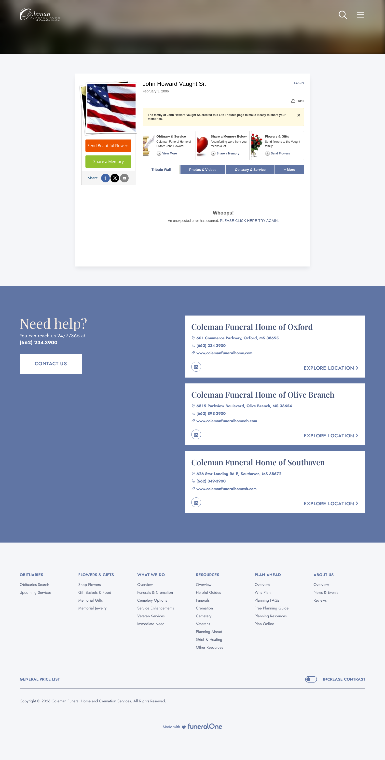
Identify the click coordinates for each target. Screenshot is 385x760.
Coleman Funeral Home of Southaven (258, 462)
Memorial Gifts (90, 600)
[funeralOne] (205, 726)
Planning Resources (271, 616)
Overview (145, 584)
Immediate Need (151, 624)
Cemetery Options (152, 600)
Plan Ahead (268, 575)
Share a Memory (108, 161)
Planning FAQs (267, 600)
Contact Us (51, 363)
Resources (207, 575)
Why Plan (263, 592)
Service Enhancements (155, 608)
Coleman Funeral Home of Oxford (252, 326)
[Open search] (343, 15)
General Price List (40, 679)
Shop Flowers (89, 584)
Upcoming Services (35, 592)
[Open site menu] (360, 15)
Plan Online (264, 624)
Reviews (320, 600)
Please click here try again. (249, 221)
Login (299, 83)
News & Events (326, 592)
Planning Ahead (209, 631)
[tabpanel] (223, 216)
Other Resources (209, 647)
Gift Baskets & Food (94, 592)
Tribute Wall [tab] (161, 170)
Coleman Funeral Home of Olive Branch (262, 394)
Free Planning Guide (272, 608)
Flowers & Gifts (96, 575)
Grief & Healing (209, 639)
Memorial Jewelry (92, 608)
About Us (324, 575)
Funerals (202, 600)
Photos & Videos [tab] (203, 170)
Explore (331, 368)
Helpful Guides (208, 592)
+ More (294, 168)
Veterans (203, 624)
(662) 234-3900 (38, 342)
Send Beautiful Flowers (108, 145)
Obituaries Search (34, 584)
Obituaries (31, 575)
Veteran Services (151, 616)
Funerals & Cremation (155, 592)
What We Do (151, 575)
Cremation (204, 608)
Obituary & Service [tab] (250, 170)
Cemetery (203, 616)
